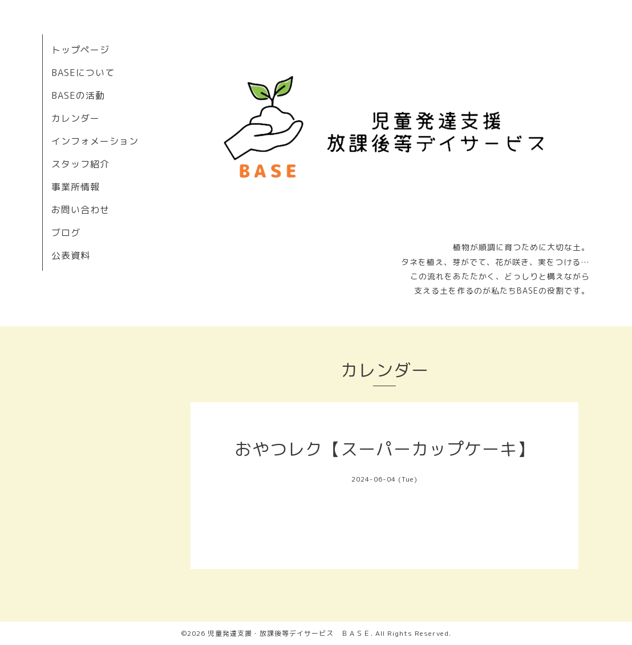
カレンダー (75, 118)
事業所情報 (75, 187)
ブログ (65, 232)
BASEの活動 (78, 95)
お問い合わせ (80, 209)
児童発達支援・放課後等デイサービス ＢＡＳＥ (289, 633)
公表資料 (70, 255)
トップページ (80, 49)
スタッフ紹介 (80, 164)
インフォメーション (95, 141)
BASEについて (83, 72)
